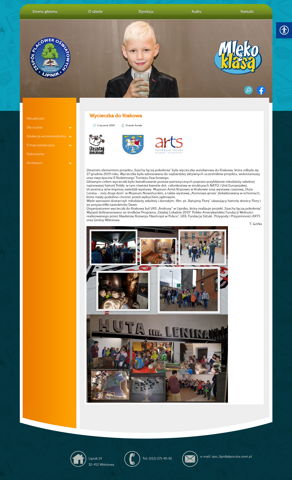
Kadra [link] (196, 12)
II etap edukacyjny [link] (41, 145)
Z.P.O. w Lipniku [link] (50, 57)
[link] (137, 167)
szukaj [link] (248, 90)
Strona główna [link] (45, 12)
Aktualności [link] (35, 118)
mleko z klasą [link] (238, 57)
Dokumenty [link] (35, 154)
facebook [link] (261, 90)
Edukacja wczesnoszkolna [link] (46, 136)
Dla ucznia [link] (34, 127)
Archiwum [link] (34, 163)
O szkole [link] (95, 12)
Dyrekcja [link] (146, 12)
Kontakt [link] (247, 12)
